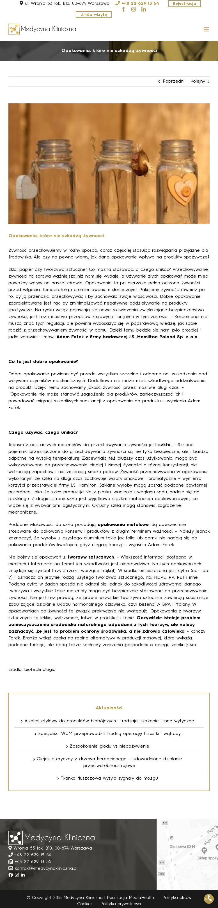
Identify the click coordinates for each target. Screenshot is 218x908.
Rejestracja (184, 4)
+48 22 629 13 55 (33, 862)
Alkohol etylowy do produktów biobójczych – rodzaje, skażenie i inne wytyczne (109, 721)
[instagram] (133, 9)
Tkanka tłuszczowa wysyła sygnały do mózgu (109, 778)
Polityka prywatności (120, 904)
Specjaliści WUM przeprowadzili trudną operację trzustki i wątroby (109, 734)
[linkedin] (143, 9)
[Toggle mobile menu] (207, 29)
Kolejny (198, 81)
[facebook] (123, 9)
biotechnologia (40, 670)
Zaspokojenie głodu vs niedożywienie (109, 746)
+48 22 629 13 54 (140, 3)
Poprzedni (173, 81)
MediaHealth (141, 898)
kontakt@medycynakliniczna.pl (46, 868)
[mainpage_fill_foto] (109, 163)
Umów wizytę (94, 15)
